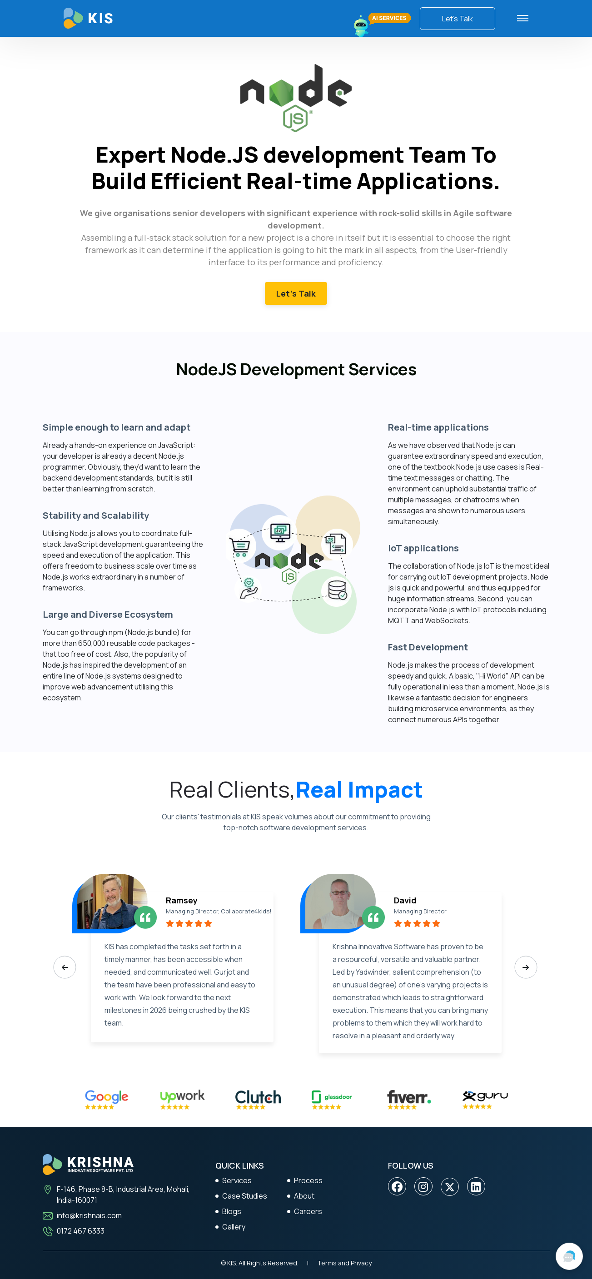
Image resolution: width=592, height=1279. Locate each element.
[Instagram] (423, 1186)
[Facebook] (397, 1186)
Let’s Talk (457, 19)
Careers (308, 1211)
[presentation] (65, 967)
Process (308, 1180)
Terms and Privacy (344, 1263)
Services (237, 1180)
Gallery (233, 1227)
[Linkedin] (476, 1186)
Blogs (231, 1211)
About (304, 1196)
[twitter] (450, 1186)
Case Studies (244, 1196)
